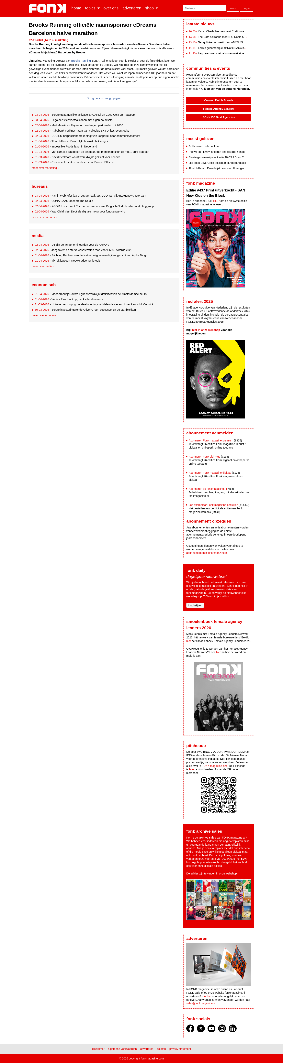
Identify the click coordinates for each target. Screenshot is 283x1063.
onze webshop (228, 873)
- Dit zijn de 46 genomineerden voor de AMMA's (72, 244)
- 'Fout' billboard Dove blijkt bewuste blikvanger (71, 141)
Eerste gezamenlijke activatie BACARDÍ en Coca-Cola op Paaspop (239, 47)
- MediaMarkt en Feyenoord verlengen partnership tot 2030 (79, 125)
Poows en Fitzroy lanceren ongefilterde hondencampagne (224, 151)
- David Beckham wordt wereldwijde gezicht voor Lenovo (77, 157)
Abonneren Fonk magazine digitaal (210, 472)
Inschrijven (195, 605)
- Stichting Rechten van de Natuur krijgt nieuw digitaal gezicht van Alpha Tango (91, 255)
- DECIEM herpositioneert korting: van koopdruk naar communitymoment (87, 135)
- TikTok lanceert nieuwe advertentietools (67, 260)
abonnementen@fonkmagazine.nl (207, 552)
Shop (149, 8)
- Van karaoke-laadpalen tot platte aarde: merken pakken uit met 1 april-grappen (92, 151)
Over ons (111, 8)
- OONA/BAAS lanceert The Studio (64, 200)
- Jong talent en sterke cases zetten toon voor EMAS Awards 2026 (83, 250)
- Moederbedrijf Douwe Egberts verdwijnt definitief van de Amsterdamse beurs (90, 294)
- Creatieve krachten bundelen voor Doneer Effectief (74, 162)
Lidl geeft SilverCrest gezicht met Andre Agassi (217, 162)
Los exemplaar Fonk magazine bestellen (213, 504)
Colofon (161, 1048)
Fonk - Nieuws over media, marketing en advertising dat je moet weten (48, 8)
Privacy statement (180, 1048)
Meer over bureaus (43, 217)
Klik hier (207, 996)
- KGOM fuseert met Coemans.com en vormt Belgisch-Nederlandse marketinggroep (94, 206)
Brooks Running (81, 60)
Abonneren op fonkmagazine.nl (208, 488)
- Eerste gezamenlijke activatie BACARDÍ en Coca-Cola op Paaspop (85, 114)
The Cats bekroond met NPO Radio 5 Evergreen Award (232, 36)
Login (247, 8)
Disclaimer (98, 1048)
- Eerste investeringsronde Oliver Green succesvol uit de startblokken (85, 309)
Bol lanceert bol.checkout (204, 146)
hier (243, 585)
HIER (216, 200)
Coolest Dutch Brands (218, 100)
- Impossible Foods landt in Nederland (66, 146)
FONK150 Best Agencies (219, 117)
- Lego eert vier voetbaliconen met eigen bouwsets (73, 120)
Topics (90, 8)
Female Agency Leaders (218, 108)
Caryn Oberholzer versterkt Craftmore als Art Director (230, 31)
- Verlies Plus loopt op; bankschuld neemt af (69, 299)
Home (76, 8)
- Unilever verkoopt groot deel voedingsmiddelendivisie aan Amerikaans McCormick (94, 304)
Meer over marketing (44, 167)
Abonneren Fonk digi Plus (204, 456)
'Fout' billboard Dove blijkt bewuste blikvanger (216, 168)
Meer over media (42, 266)
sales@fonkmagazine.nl (201, 1003)
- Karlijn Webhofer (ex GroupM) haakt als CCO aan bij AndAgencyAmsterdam (90, 195)
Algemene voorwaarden (122, 1048)
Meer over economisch (46, 315)
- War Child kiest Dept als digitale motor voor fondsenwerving (80, 211)
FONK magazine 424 (215, 765)
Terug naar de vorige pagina (104, 98)
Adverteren (131, 8)
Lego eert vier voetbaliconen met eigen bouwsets (228, 53)
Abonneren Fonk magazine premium (211, 440)
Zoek (233, 8)
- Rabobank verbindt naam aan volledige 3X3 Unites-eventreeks (82, 130)
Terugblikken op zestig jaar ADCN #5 (220, 42)
